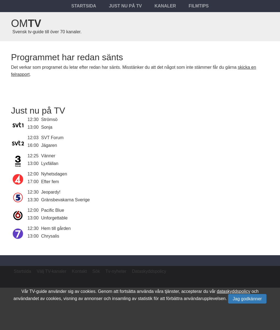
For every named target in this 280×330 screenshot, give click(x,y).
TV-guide (38, 291)
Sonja (47, 127)
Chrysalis (50, 236)
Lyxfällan (50, 163)
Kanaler (165, 6)
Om (26, 23)
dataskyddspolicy (233, 291)
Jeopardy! (51, 192)
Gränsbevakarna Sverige (65, 199)
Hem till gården (56, 228)
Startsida (83, 6)
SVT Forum (52, 137)
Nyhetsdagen (54, 174)
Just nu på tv (125, 6)
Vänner (48, 155)
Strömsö (49, 119)
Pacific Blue (52, 210)
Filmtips (199, 6)
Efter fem (50, 181)
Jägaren (49, 145)
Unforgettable (54, 218)
